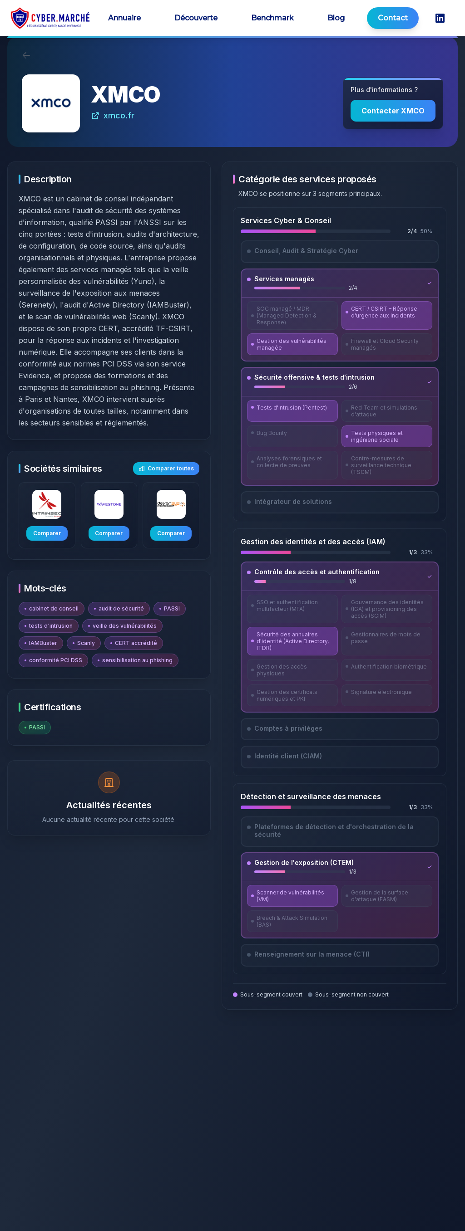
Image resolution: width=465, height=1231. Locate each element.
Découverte (196, 18)
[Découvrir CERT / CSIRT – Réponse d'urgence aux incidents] (386, 315)
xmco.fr (112, 115)
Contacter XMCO (393, 110)
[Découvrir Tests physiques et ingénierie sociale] (386, 436)
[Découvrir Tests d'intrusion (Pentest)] (292, 411)
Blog (336, 18)
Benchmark (272, 18)
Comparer (47, 533)
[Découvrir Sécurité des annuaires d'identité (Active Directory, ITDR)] (292, 641)
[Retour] (26, 55)
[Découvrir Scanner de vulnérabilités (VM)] (292, 896)
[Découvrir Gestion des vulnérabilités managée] (292, 344)
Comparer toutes (166, 468)
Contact (393, 18)
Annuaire (124, 18)
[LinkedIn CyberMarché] (440, 18)
